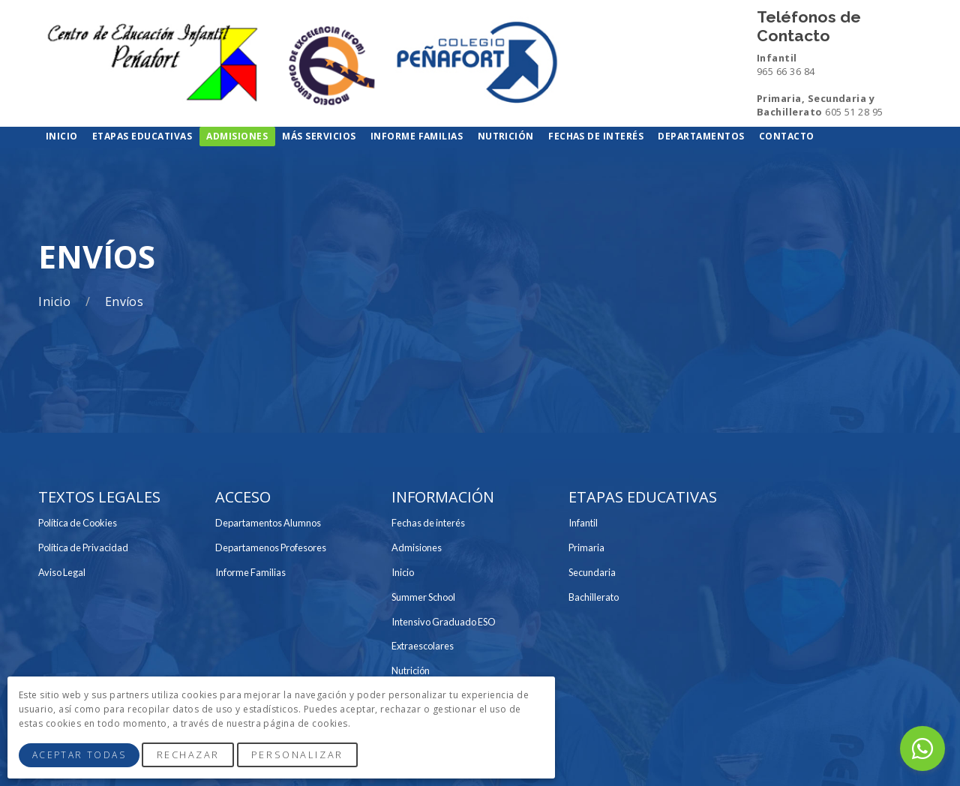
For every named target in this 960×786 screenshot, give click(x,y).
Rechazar (188, 754)
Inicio (56, 302)
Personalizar (297, 754)
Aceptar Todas (79, 754)
